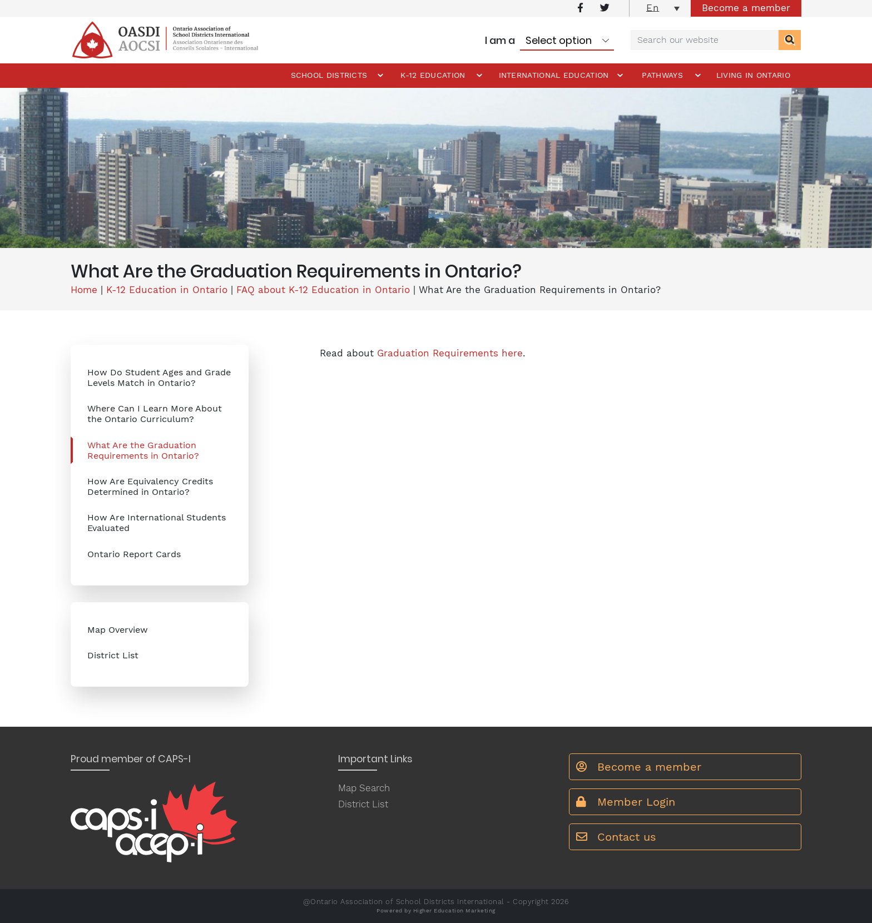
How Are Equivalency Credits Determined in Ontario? (150, 486)
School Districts (329, 75)
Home (84, 289)
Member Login (625, 801)
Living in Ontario (753, 75)
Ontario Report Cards (134, 554)
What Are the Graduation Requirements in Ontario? (143, 450)
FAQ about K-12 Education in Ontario (323, 289)
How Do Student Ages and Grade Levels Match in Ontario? (159, 377)
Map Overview (117, 629)
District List (112, 655)
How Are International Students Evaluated (156, 522)
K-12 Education (432, 75)
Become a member (746, 7)
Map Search (364, 787)
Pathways (662, 75)
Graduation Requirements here (450, 353)
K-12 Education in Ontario (166, 289)
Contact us (616, 836)
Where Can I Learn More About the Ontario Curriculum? (154, 413)
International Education (554, 75)
